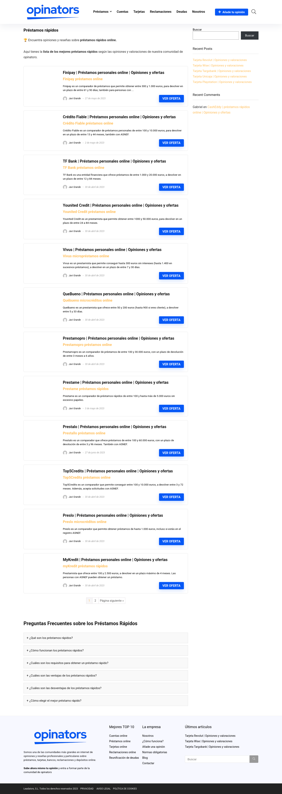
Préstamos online (119, 741)
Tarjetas (139, 12)
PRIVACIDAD (87, 788)
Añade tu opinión (231, 12)
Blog (145, 757)
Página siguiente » (112, 600)
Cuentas (122, 12)
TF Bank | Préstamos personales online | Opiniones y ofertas (114, 161)
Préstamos (100, 12)
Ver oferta (171, 98)
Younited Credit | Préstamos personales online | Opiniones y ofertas (120, 205)
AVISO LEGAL (104, 788)
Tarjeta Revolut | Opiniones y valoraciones (220, 60)
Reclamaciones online (122, 752)
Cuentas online (118, 735)
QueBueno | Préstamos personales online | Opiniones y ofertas (116, 294)
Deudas (181, 12)
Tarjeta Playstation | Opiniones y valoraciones (222, 82)
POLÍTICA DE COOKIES (125, 788)
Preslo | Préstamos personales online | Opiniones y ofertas (113, 515)
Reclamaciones (160, 12)
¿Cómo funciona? (152, 741)
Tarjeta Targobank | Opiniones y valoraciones (222, 71)
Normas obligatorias (154, 752)
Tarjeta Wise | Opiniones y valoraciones (218, 65)
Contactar (148, 763)
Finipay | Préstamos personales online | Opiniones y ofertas (113, 72)
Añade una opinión (153, 746)
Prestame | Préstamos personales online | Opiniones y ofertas (116, 382)
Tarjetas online (118, 746)
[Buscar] (253, 759)
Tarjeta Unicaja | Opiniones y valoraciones (220, 76)
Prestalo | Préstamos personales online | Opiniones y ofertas (114, 427)
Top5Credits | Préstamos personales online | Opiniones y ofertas (118, 471)
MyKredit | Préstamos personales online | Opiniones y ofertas (115, 560)
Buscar (197, 29)
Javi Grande (72, 98)
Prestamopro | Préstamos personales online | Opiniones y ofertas (118, 338)
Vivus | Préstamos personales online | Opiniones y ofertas (112, 249)
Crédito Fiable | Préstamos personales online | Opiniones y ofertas (119, 117)
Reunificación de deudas (124, 757)
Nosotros (198, 12)
